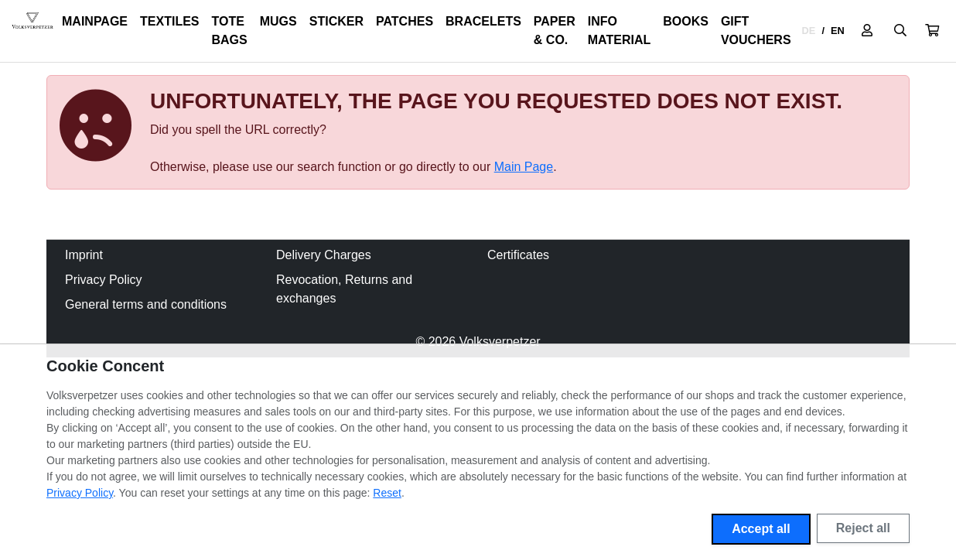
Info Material (619, 30)
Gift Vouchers (756, 30)
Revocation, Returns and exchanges (344, 289)
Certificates (518, 254)
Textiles (169, 21)
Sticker (336, 21)
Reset (387, 493)
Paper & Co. (554, 30)
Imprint (84, 254)
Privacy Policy (103, 279)
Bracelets (483, 21)
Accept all (761, 528)
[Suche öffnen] (900, 31)
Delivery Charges (323, 254)
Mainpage (95, 21)
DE (809, 30)
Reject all (863, 528)
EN (838, 30)
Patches (404, 21)
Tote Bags (230, 30)
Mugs (278, 21)
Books (685, 21)
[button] (932, 31)
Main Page (524, 166)
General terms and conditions (146, 304)
